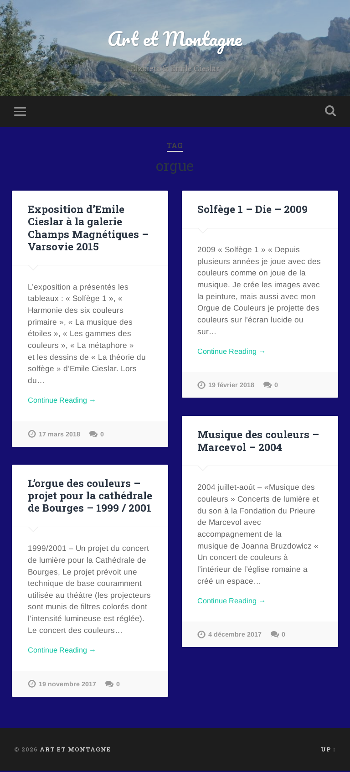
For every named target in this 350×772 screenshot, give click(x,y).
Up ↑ (328, 750)
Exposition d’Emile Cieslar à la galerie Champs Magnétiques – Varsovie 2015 (88, 228)
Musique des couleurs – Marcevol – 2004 (257, 442)
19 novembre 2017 (67, 685)
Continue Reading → (65, 401)
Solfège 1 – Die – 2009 (252, 210)
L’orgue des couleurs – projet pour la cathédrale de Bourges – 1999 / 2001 (90, 496)
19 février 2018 (231, 387)
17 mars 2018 (59, 436)
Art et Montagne (175, 39)
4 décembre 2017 (235, 636)
